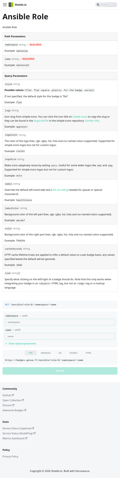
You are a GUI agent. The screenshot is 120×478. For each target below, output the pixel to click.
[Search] (106, 4)
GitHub (8, 395)
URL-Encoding (60, 190)
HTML (88, 353)
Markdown (45, 353)
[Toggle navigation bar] (4, 4)
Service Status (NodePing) (18, 433)
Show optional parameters (20, 343)
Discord (8, 405)
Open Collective (13, 400)
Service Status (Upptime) (18, 428)
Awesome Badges (14, 410)
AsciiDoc (74, 353)
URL (31, 353)
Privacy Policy (10, 456)
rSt (60, 353)
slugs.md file (41, 120)
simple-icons (80, 116)
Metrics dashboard (14, 438)
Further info (92, 120)
